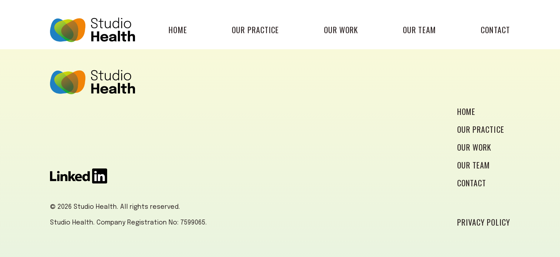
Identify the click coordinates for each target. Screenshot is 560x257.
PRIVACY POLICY (483, 222)
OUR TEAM (419, 29)
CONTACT (495, 29)
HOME (178, 29)
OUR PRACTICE (255, 29)
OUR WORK (341, 29)
